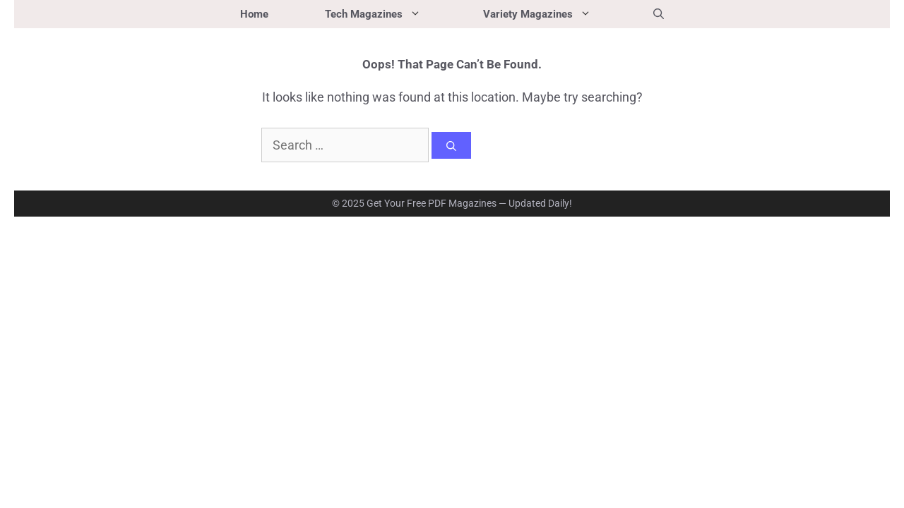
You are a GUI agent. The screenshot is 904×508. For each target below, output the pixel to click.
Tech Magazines (390, 14)
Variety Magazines (554, 14)
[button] (658, 14)
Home (254, 14)
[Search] (451, 145)
